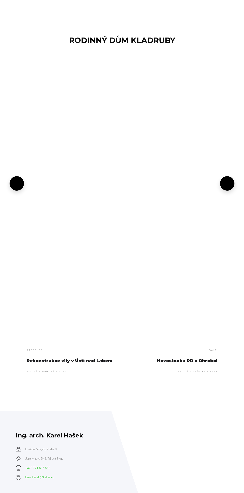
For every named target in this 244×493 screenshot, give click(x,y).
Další (213, 350)
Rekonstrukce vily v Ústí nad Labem (70, 360)
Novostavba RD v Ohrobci (187, 360)
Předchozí (35, 350)
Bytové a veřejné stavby (46, 371)
